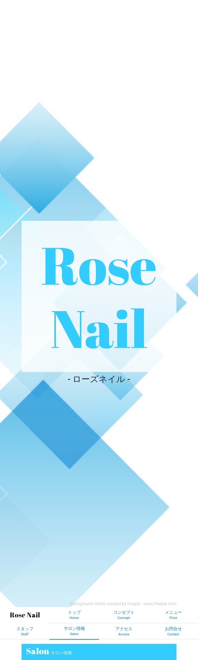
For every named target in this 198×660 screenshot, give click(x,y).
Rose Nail (99, 296)
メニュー (173, 615)
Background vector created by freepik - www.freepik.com (123, 603)
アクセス (123, 631)
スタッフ (25, 631)
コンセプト (123, 615)
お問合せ (173, 631)
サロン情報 (74, 631)
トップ (74, 615)
